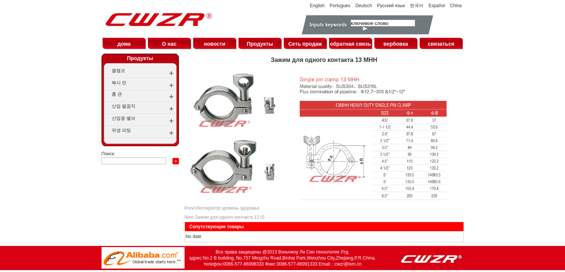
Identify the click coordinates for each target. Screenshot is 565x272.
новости (214, 44)
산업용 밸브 (123, 118)
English (317, 5)
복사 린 (119, 82)
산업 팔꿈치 (123, 106)
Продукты (260, 44)
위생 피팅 (121, 130)
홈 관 (117, 94)
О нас (169, 44)
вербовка (395, 44)
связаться (441, 44)
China (456, 5)
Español (436, 5)
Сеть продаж (305, 44)
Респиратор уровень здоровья (227, 208)
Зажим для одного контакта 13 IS (230, 217)
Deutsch (364, 5)
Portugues (340, 5)
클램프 (118, 70)
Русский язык (391, 5)
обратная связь (350, 44)
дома (124, 44)
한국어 (416, 5)
